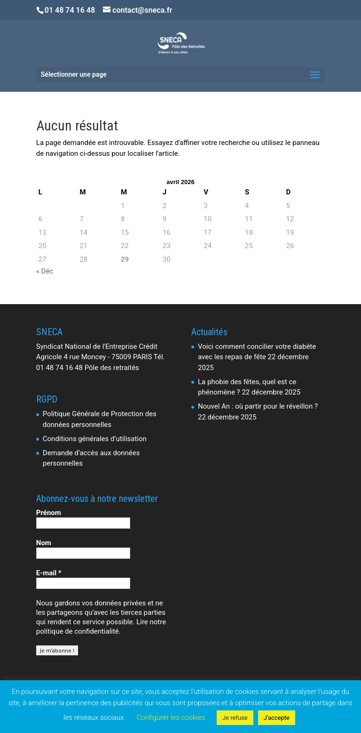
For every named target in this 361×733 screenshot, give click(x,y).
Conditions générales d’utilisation (95, 439)
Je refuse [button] (235, 717)
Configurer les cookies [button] (171, 717)
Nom (43, 543)
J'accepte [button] (277, 717)
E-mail (49, 573)
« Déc (44, 271)
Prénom (48, 512)
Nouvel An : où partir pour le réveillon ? (258, 406)
